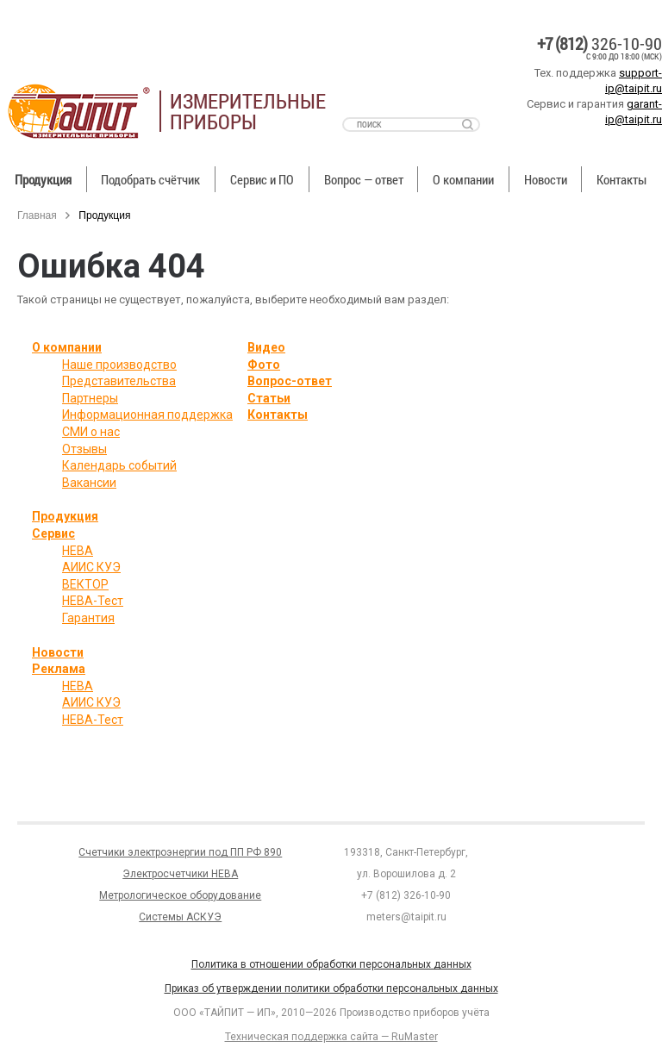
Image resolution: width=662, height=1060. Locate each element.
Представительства (119, 381)
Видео (266, 347)
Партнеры (90, 398)
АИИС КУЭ (91, 567)
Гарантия (88, 618)
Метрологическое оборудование (180, 895)
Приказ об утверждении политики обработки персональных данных (331, 988)
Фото (263, 364)
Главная (37, 215)
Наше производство (119, 364)
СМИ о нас (91, 432)
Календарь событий (119, 465)
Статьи (268, 398)
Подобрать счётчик (150, 179)
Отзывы (84, 449)
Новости (545, 179)
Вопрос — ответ (363, 179)
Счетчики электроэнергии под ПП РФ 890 (180, 852)
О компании (463, 179)
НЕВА (77, 551)
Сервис (53, 533)
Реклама (58, 669)
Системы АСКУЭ (180, 917)
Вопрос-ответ (289, 381)
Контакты (277, 414)
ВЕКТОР (85, 584)
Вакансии (89, 482)
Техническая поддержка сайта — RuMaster (331, 1037)
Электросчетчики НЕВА (180, 874)
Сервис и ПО (262, 179)
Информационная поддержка (147, 414)
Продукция (43, 179)
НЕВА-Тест (92, 601)
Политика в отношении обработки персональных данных (331, 964)
